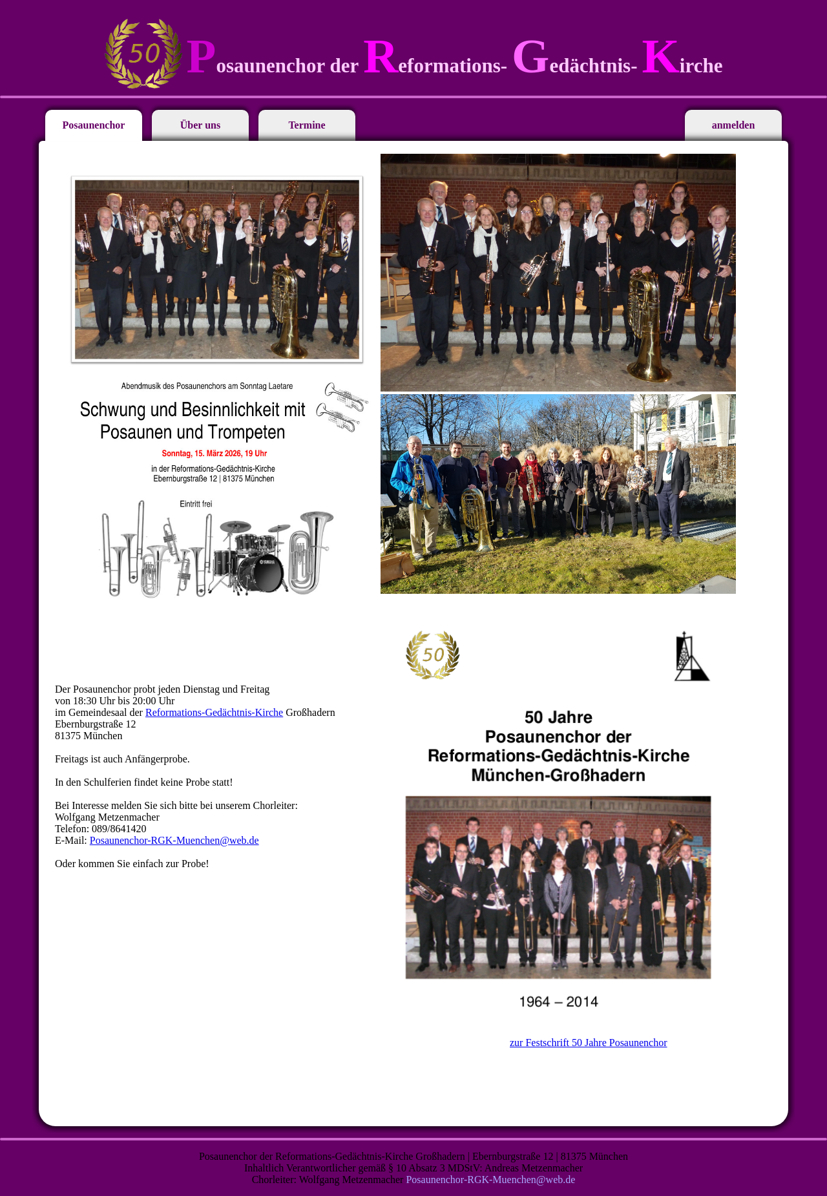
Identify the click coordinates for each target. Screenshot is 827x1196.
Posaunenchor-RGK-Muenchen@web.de (174, 840)
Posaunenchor (94, 125)
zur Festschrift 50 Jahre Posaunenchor (588, 1042)
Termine (306, 125)
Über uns (200, 125)
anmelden (733, 125)
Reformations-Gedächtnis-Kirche (214, 712)
